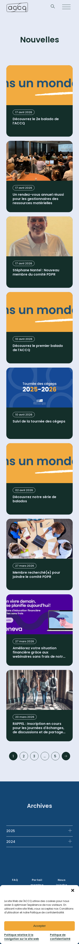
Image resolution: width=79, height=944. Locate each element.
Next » (66, 756)
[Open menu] (66, 7)
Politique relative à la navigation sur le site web (21, 937)
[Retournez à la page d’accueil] (17, 7)
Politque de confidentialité (60, 937)
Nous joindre (61, 882)
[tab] (39, 831)
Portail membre (37, 882)
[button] (73, 890)
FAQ (15, 880)
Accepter (39, 926)
